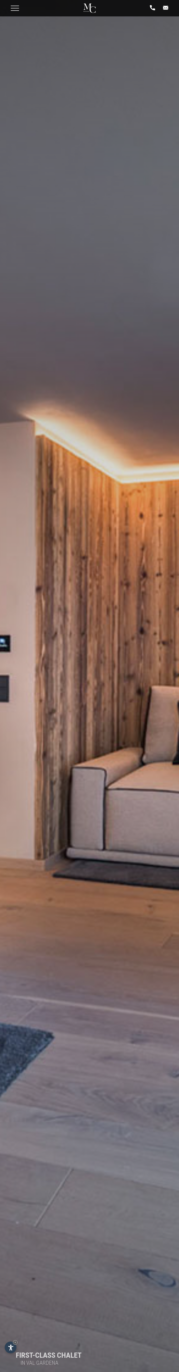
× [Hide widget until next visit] (15, 1342)
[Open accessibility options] (10, 1347)
